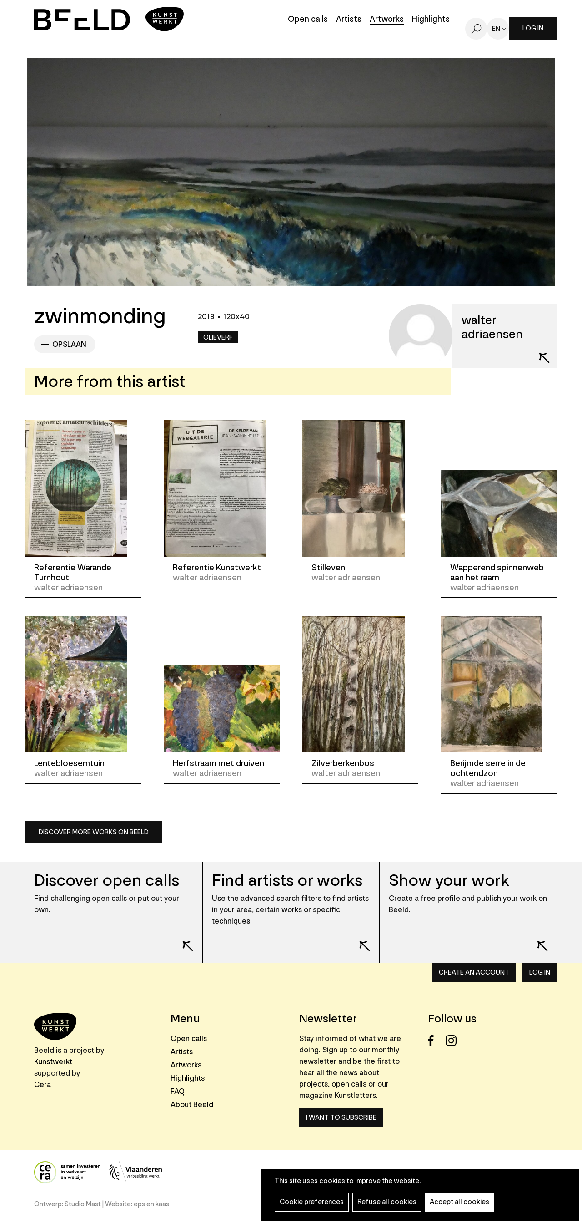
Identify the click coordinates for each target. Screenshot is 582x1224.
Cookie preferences (312, 1202)
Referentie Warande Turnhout (72, 572)
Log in (532, 28)
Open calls (308, 20)
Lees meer (182, 940)
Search (476, 29)
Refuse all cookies (386, 1202)
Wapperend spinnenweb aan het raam (497, 572)
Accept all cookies (459, 1202)
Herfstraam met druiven (218, 763)
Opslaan (69, 344)
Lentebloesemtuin (69, 763)
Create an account (474, 972)
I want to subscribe (341, 1117)
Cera (42, 1084)
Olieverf (218, 337)
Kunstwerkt (53, 1062)
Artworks (387, 20)
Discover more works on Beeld (94, 832)
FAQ (178, 1091)
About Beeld (192, 1104)
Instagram (454, 1041)
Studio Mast (83, 1204)
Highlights (431, 20)
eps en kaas (151, 1204)
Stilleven (328, 567)
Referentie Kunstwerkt (217, 567)
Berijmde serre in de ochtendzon (488, 768)
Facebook (436, 1041)
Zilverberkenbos (342, 763)
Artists (348, 20)
